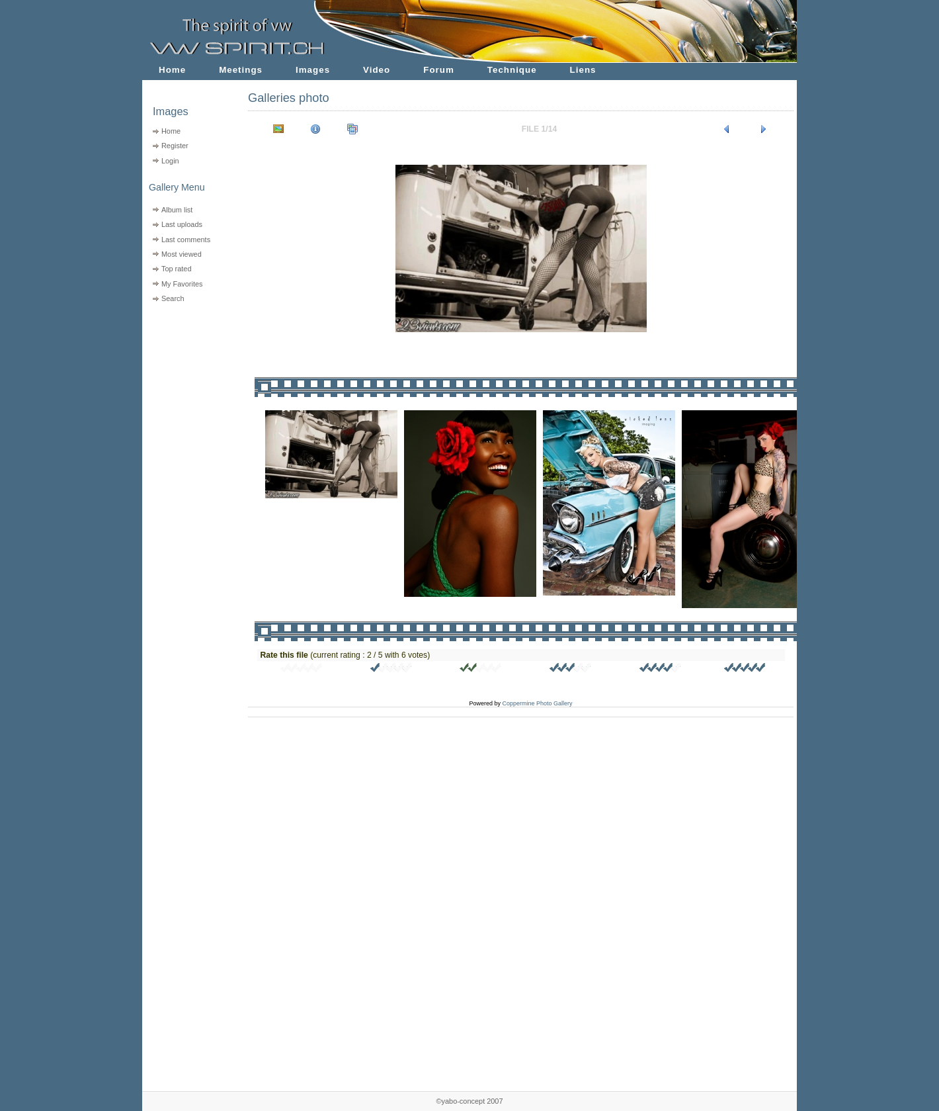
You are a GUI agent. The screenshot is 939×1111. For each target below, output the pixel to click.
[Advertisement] (186, 390)
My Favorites (182, 284)
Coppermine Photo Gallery (537, 703)
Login (170, 161)
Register (174, 146)
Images (313, 70)
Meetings (241, 70)
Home (172, 70)
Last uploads (181, 224)
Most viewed (181, 254)
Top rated (176, 269)
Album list (176, 210)
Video (376, 70)
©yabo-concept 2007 (469, 1101)
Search (172, 298)
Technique (512, 70)
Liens (583, 70)
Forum (438, 70)
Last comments (185, 240)
